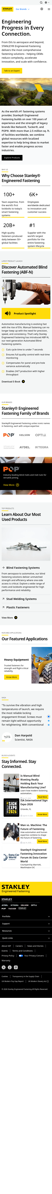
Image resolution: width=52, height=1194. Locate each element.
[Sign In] (41, 9)
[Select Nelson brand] (25, 435)
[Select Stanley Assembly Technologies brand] (9, 447)
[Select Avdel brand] (25, 447)
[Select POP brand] (9, 435)
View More (11, 485)
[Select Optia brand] (40, 435)
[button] (41, 2)
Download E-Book (13, 382)
